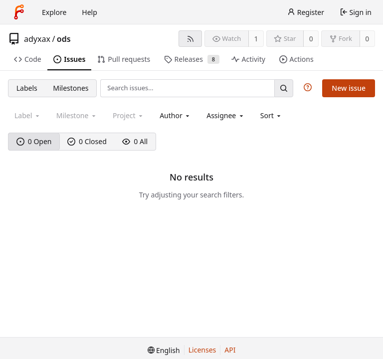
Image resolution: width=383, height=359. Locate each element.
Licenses (202, 350)
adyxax (37, 39)
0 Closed (87, 141)
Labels (26, 88)
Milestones (70, 88)
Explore (54, 12)
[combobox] (175, 115)
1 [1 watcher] (256, 38)
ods (64, 39)
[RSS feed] (190, 38)
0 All (135, 141)
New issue (349, 88)
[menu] (271, 115)
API (229, 350)
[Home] (19, 12)
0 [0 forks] (367, 38)
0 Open (34, 141)
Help (89, 12)
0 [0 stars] (311, 38)
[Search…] (283, 88)
